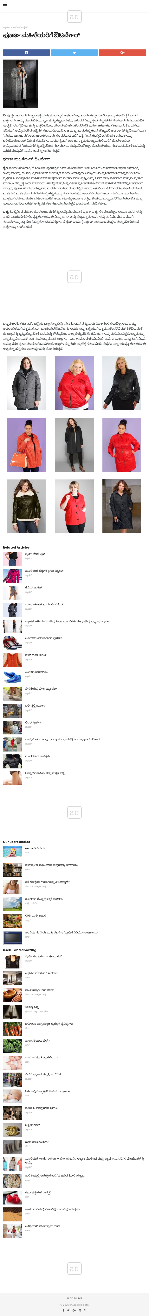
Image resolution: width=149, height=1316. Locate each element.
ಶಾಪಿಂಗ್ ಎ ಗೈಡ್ (20, 27)
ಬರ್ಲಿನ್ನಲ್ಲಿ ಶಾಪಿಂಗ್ (35, 706)
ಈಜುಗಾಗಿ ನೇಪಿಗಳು (35, 848)
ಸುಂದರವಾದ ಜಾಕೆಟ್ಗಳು (37, 756)
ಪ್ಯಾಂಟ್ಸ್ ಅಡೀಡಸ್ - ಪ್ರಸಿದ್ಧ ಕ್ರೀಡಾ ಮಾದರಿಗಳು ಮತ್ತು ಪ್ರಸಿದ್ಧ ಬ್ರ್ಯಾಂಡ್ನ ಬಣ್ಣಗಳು (67, 621)
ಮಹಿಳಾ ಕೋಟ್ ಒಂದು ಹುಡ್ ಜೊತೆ (44, 604)
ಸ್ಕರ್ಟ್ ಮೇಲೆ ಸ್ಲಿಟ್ (35, 554)
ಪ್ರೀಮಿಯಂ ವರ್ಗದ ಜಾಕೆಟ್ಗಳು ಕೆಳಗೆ (43, 956)
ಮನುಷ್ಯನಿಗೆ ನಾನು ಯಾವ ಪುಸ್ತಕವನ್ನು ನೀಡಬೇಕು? (51, 865)
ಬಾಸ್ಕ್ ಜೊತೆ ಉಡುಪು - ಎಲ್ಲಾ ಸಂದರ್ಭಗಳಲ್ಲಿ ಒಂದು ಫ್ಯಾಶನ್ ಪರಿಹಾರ (62, 739)
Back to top (74, 1298)
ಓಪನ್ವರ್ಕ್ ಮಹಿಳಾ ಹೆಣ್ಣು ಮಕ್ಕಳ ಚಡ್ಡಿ (44, 773)
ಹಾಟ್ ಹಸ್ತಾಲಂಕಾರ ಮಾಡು (39, 990)
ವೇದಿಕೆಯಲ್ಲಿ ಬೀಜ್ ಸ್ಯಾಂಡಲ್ (41, 689)
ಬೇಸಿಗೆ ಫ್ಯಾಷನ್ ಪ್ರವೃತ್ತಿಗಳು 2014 (43, 1074)
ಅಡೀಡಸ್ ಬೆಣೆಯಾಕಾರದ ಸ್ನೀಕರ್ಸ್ (43, 638)
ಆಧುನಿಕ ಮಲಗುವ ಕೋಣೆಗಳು (41, 973)
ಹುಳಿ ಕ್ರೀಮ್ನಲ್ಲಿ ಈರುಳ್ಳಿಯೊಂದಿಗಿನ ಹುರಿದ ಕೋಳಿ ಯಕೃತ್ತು (55, 1175)
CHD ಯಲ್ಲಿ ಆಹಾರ (35, 915)
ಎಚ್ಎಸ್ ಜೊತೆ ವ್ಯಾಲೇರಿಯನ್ (41, 1057)
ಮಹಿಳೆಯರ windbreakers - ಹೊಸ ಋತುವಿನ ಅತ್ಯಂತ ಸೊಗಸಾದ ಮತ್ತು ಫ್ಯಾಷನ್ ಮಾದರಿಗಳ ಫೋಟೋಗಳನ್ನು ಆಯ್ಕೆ (84, 1160)
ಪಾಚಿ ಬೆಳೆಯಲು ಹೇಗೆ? (37, 1041)
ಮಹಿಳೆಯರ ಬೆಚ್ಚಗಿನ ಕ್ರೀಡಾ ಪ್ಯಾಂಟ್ (44, 571)
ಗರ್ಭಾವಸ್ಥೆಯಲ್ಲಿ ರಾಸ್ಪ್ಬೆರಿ (38, 1192)
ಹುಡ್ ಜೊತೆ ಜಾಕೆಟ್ (36, 655)
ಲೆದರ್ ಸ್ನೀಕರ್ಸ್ (33, 722)
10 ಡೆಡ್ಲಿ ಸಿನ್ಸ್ (32, 1007)
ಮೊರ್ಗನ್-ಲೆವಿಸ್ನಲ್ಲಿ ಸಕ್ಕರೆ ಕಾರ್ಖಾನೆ (44, 899)
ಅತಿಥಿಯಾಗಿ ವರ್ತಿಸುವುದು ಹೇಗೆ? (43, 1226)
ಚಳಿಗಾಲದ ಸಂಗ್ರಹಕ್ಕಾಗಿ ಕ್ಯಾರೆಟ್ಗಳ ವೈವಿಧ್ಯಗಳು (49, 1024)
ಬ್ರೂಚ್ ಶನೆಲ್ (32, 1125)
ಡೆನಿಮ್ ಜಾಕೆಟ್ (33, 587)
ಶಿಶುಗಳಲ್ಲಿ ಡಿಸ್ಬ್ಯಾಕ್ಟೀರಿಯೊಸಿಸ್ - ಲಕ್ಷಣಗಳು (48, 1091)
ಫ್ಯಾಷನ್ (6, 27)
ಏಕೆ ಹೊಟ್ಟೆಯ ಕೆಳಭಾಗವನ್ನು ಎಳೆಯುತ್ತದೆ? (47, 882)
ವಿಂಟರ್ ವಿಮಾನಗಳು (36, 672)
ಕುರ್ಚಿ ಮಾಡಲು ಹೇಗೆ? (37, 1142)
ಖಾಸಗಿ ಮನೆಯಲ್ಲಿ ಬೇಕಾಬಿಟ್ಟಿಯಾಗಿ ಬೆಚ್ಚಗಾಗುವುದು (52, 1209)
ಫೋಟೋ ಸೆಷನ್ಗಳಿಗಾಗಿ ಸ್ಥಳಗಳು (41, 1108)
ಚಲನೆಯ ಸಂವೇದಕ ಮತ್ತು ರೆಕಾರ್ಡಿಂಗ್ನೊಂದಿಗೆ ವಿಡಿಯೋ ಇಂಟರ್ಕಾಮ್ (61, 932)
